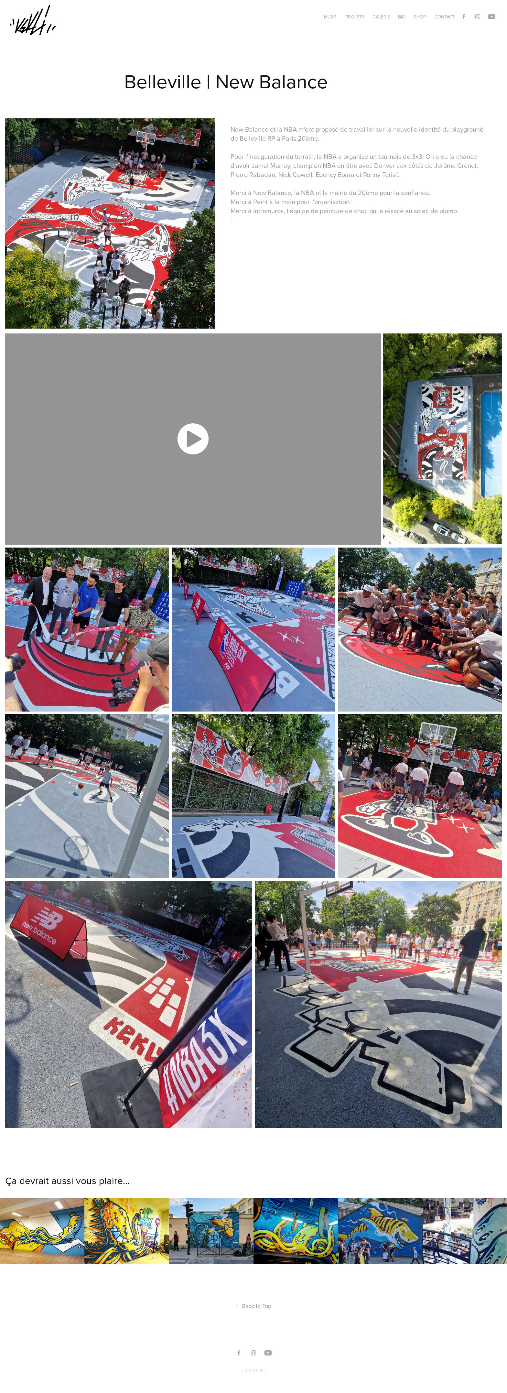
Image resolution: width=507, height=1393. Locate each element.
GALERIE (381, 17)
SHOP (420, 17)
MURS (330, 17)
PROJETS (354, 17)
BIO (401, 17)
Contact (445, 17)
